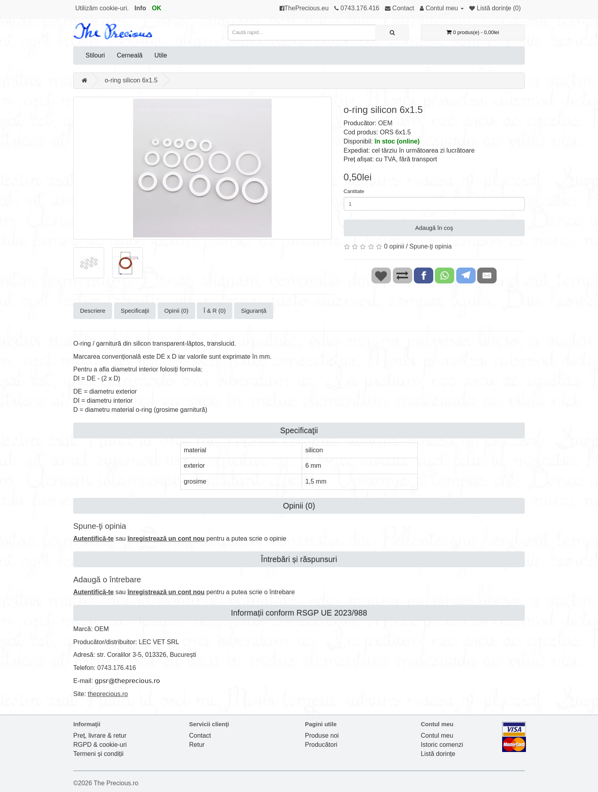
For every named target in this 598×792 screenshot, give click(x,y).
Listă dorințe (438, 753)
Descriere (92, 310)
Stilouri (95, 55)
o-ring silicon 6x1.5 (131, 80)
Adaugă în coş (434, 227)
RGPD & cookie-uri (100, 744)
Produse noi (322, 735)
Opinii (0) (176, 310)
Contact (200, 735)
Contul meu (437, 735)
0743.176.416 (116, 667)
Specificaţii (135, 310)
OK (156, 8)
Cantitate (354, 191)
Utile (160, 55)
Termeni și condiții (98, 753)
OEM (385, 123)
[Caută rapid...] (392, 32)
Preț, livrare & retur (99, 735)
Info (140, 8)
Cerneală (130, 55)
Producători (321, 744)
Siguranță (253, 310)
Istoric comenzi (442, 744)
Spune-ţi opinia (430, 246)
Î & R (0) (215, 310)
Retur (197, 744)
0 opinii (394, 246)
